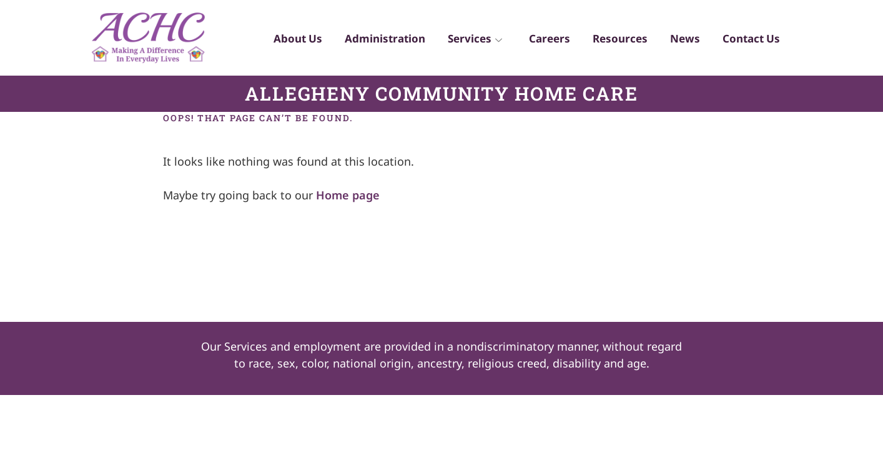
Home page (348, 195)
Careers (540, 41)
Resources (613, 41)
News (681, 41)
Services (464, 41)
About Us (282, 41)
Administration (372, 41)
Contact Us (750, 41)
